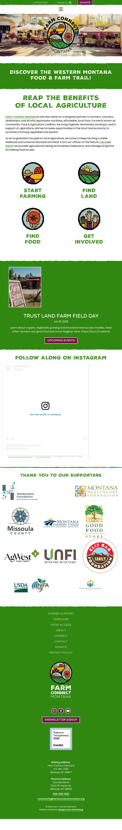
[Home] (61, 35)
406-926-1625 (61, 793)
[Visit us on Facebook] (61, 711)
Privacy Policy (61, 652)
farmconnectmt (43, 456)
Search (64, 2)
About (61, 630)
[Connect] (89, 226)
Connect (61, 635)
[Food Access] (33, 226)
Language (40, 2)
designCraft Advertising (70, 809)
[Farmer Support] (33, 181)
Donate (85, 2)
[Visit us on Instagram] (54, 711)
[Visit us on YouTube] (68, 711)
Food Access (61, 624)
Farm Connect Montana (21, 117)
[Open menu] (61, 9)
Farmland (61, 619)
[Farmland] (89, 181)
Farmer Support (61, 613)
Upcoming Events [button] (61, 340)
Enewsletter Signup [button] (61, 719)
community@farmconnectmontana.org (61, 798)
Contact (61, 641)
